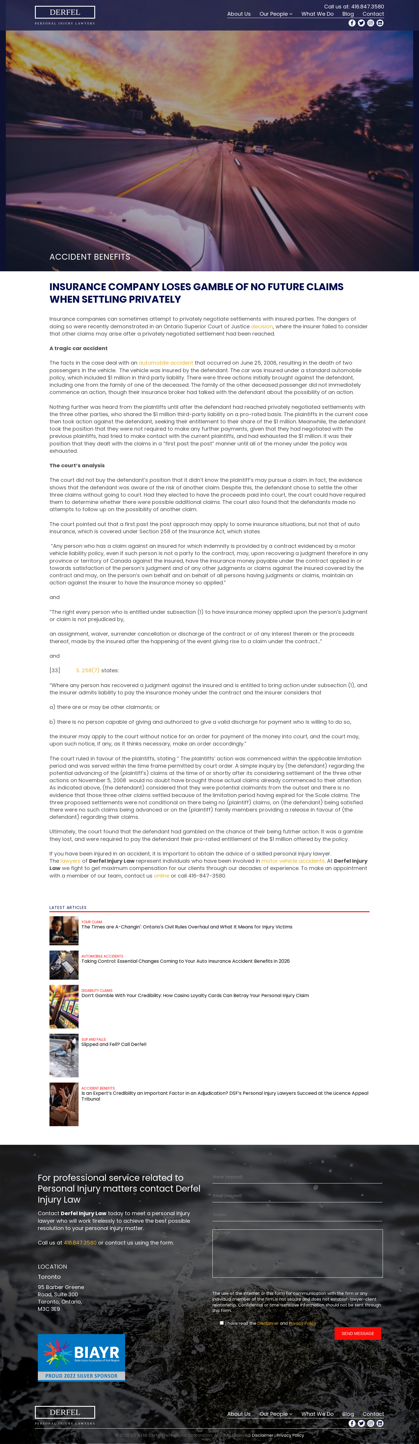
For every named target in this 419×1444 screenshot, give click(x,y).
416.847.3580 (367, 6)
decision (262, 326)
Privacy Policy (302, 1332)
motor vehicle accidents (293, 860)
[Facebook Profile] (352, 22)
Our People (274, 13)
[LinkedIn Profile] (380, 22)
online (161, 875)
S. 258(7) (88, 670)
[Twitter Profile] (361, 22)
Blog (348, 13)
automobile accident (166, 362)
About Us (239, 13)
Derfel (65, 12)
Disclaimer (268, 1332)
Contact (373, 13)
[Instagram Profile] (370, 22)
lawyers (71, 860)
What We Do (317, 13)
